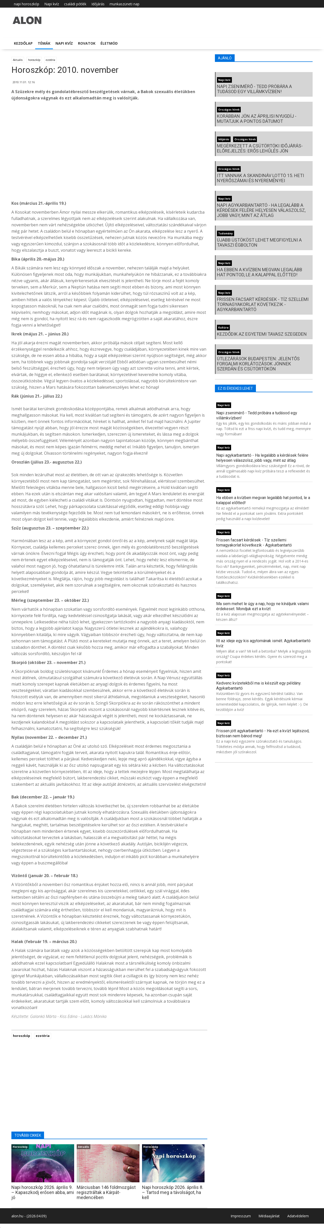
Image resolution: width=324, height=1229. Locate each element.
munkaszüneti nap (124, 4)
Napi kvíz (51, 4)
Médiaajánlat (269, 1216)
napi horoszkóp (26, 4)
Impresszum (241, 1216)
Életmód (109, 43)
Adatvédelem (298, 1216)
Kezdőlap (23, 43)
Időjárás (98, 4)
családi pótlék (75, 4)
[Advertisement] (109, 145)
